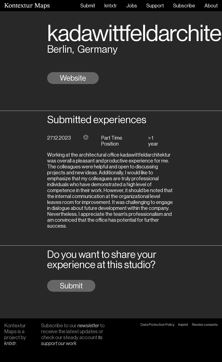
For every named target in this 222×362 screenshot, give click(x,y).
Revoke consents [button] (205, 325)
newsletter (88, 325)
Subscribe (184, 6)
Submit (87, 6)
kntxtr (110, 6)
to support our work (71, 340)
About (211, 6)
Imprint (183, 325)
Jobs (131, 6)
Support (155, 6)
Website (73, 78)
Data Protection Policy (157, 325)
